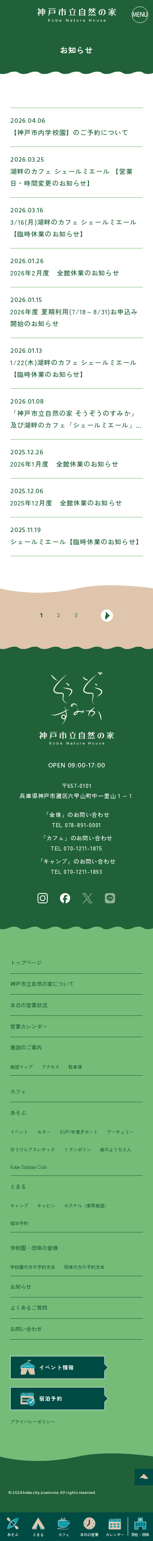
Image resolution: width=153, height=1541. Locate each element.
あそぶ (18, 1113)
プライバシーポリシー (32, 1421)
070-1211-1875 (83, 848)
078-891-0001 (83, 825)
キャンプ (19, 1205)
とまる (18, 1186)
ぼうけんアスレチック (32, 1149)
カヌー (44, 1131)
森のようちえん (115, 1149)
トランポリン (77, 1149)
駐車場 (75, 1066)
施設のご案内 (26, 1047)
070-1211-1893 (83, 871)
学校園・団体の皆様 (34, 1248)
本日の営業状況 (28, 1005)
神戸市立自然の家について (42, 984)
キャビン (46, 1205)
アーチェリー (120, 1131)
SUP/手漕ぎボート (79, 1131)
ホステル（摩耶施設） (86, 1205)
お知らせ (20, 1287)
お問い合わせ (26, 1329)
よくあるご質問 (28, 1307)
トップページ (26, 962)
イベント (19, 1131)
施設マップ (21, 1066)
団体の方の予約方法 (84, 1266)
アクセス (51, 1066)
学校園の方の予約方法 (32, 1266)
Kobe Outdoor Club (28, 1167)
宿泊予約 (19, 1223)
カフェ (18, 1091)
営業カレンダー (28, 1026)
